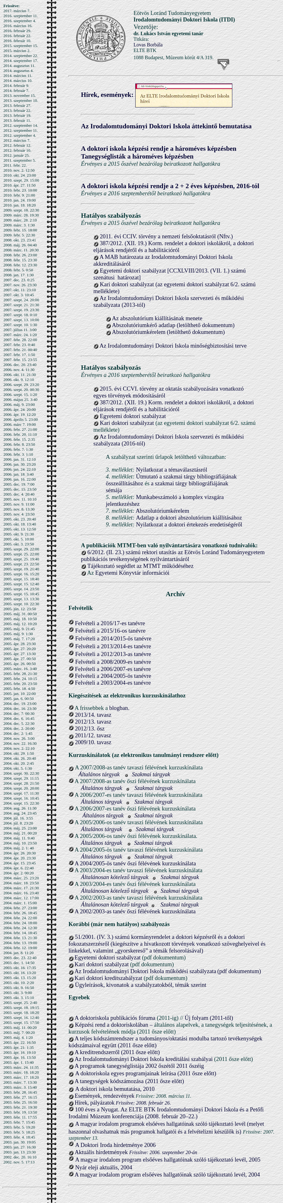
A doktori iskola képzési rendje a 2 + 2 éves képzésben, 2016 (165, 186)
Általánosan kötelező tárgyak (114, 877)
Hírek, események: (107, 94)
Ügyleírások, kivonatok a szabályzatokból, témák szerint (139, 985)
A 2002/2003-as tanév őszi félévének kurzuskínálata (135, 911)
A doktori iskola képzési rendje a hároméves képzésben (158, 148)
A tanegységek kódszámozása (109, 1081)
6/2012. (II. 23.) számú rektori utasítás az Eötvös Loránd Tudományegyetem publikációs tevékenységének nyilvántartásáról (173, 555)
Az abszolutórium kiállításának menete (157, 318)
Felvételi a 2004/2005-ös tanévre (113, 676)
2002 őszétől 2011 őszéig (174, 1066)
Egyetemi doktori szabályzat (133, 416)
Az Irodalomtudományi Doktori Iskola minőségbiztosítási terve (173, 345)
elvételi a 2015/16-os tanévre (112, 630)
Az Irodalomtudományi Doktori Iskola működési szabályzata (145, 971)
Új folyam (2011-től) (209, 1018)
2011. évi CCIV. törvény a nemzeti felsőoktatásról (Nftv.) (166, 236)
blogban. (119, 708)
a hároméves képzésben (160, 156)
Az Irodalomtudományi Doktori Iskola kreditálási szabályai (144, 1059)
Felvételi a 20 (91, 638)
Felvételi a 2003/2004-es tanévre (113, 682)
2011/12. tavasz (92, 735)
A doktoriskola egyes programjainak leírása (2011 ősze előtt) (145, 1073)
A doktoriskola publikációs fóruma (115, 1018)
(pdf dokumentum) (239, 971)
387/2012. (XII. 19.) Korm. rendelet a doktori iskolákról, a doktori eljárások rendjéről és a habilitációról (173, 246)
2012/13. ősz (88, 728)
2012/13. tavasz (93, 721)
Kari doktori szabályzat (127, 423)
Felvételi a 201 (91, 623)
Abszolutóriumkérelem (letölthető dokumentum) (168, 332)
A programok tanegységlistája (110, 1066)
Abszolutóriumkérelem (162, 510)
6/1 (113, 623)
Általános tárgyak (98, 774)
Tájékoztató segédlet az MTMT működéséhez (140, 566)
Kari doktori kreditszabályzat (108, 978)
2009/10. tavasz (92, 742)
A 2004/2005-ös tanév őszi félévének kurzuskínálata (135, 863)
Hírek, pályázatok (94, 1103)
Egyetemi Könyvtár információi (132, 572)
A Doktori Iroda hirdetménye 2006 (115, 1145)
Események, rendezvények (104, 1096)
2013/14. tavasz (93, 714)
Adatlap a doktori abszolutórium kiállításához (189, 517)
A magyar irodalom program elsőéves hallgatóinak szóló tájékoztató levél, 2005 (168, 1159)
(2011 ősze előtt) (164, 1081)
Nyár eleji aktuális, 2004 (103, 1167)
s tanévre (134, 623)
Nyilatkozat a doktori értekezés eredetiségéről (189, 524)
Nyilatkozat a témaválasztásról (171, 469)
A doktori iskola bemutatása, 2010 (115, 1089)
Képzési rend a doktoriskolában (112, 1024)
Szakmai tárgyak (151, 774)
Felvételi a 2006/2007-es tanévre (113, 669)
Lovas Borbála (148, 44)
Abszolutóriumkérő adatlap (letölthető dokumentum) (173, 325)
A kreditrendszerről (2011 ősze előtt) (117, 1052)
